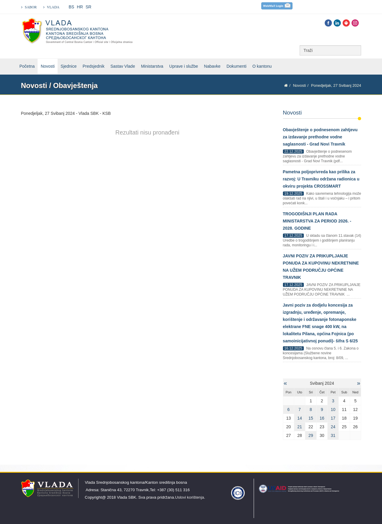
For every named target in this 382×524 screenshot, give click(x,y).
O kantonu (262, 66)
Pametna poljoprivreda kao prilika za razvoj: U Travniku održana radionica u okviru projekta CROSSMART (321, 178)
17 (333, 418)
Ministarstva (152, 66)
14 (299, 418)
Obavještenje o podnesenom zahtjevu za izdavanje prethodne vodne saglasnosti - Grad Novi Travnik (320, 136)
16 (322, 418)
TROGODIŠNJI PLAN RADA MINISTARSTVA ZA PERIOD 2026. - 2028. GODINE (317, 221)
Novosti (48, 66)
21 (299, 426)
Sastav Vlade (122, 66)
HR (80, 6)
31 (333, 435)
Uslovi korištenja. (190, 497)
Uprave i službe (183, 66)
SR (88, 6)
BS (71, 6)
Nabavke (212, 66)
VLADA (53, 7)
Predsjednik (93, 66)
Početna (27, 66)
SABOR (31, 7)
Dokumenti (237, 66)
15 (311, 418)
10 (333, 409)
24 (333, 426)
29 (311, 435)
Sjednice (69, 66)
